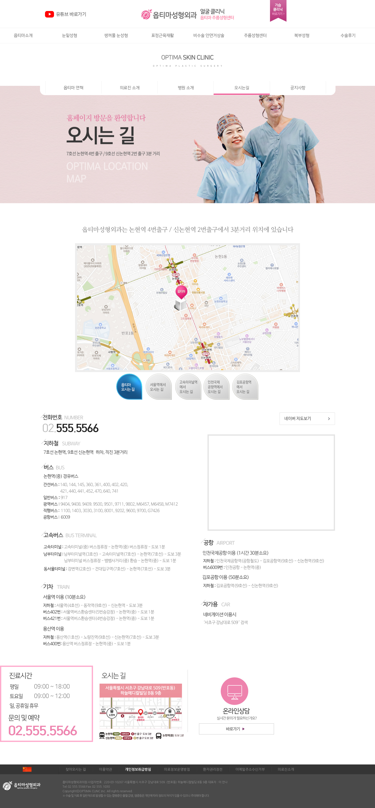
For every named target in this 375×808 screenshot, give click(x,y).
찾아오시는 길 (76, 769)
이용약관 (105, 769)
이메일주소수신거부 (250, 769)
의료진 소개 (130, 88)
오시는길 (241, 88)
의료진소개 (286, 769)
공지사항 (297, 88)
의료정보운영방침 (177, 769)
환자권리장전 (212, 769)
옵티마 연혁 (73, 88)
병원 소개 (186, 88)
